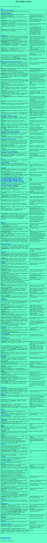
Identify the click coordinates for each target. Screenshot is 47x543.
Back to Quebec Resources (5, 537)
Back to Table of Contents (5, 538)
